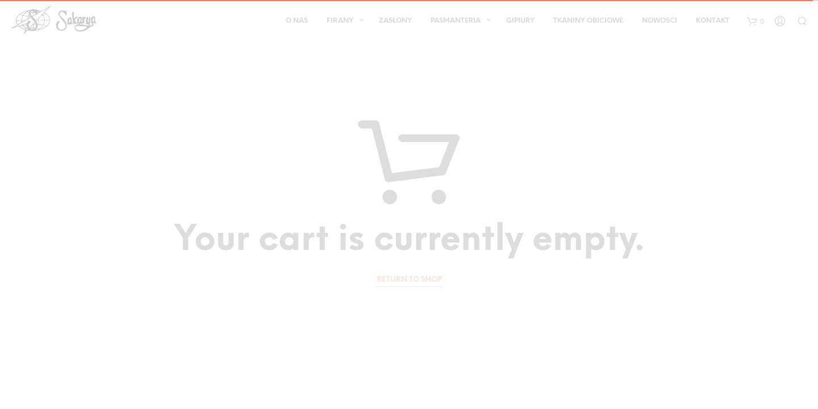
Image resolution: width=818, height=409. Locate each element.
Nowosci (659, 20)
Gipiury (520, 20)
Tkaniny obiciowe (588, 20)
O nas (297, 20)
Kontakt (712, 20)
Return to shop (409, 279)
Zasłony (395, 20)
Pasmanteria (456, 20)
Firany (340, 20)
